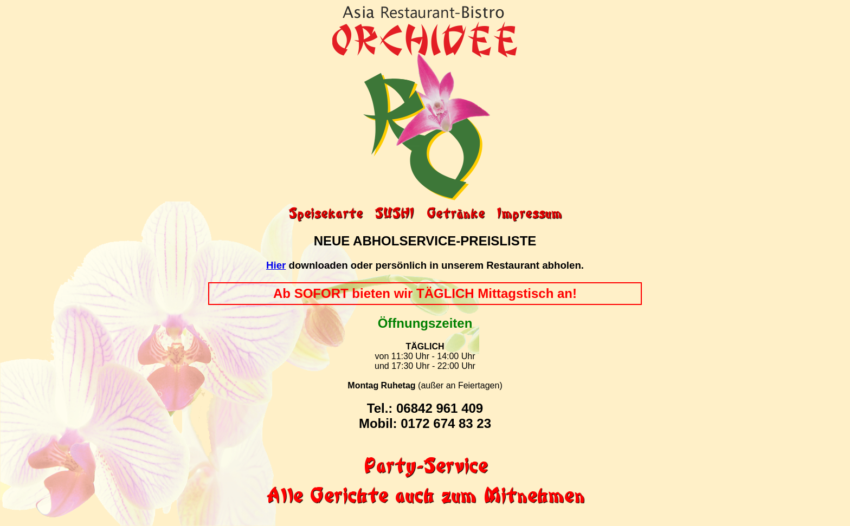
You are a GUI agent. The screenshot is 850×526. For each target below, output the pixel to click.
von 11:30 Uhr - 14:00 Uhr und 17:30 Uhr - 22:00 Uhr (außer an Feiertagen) (425, 371)
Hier (276, 265)
